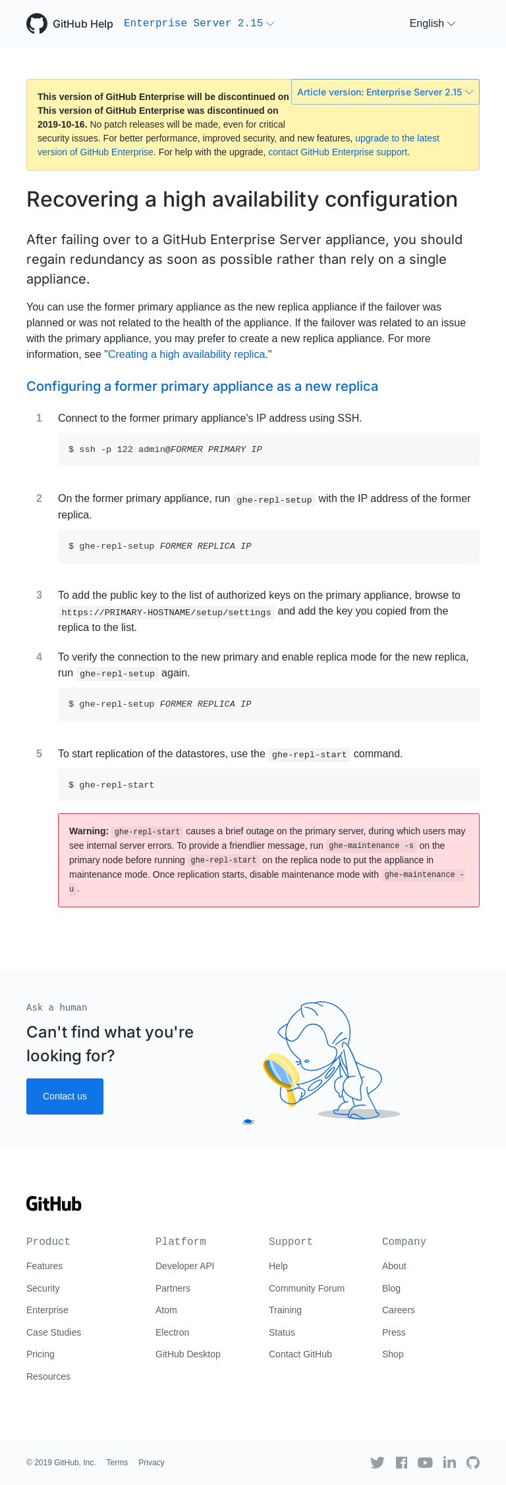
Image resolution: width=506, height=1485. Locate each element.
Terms (117, 1462)
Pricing (40, 1354)
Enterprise (47, 1310)
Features (44, 1266)
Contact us (65, 1096)
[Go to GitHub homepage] (54, 1208)
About (394, 1266)
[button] (199, 24)
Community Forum (307, 1288)
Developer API (185, 1266)
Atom (166, 1310)
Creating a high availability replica (186, 354)
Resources (48, 1376)
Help (278, 1266)
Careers (398, 1310)
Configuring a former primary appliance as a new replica (202, 386)
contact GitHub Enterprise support (337, 152)
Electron (172, 1332)
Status (282, 1332)
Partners (172, 1288)
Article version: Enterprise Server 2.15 (385, 91)
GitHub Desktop (188, 1354)
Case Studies (53, 1332)
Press (394, 1332)
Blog (391, 1288)
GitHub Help (83, 23)
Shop (393, 1354)
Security (43, 1288)
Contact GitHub (300, 1354)
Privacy (151, 1462)
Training (285, 1310)
